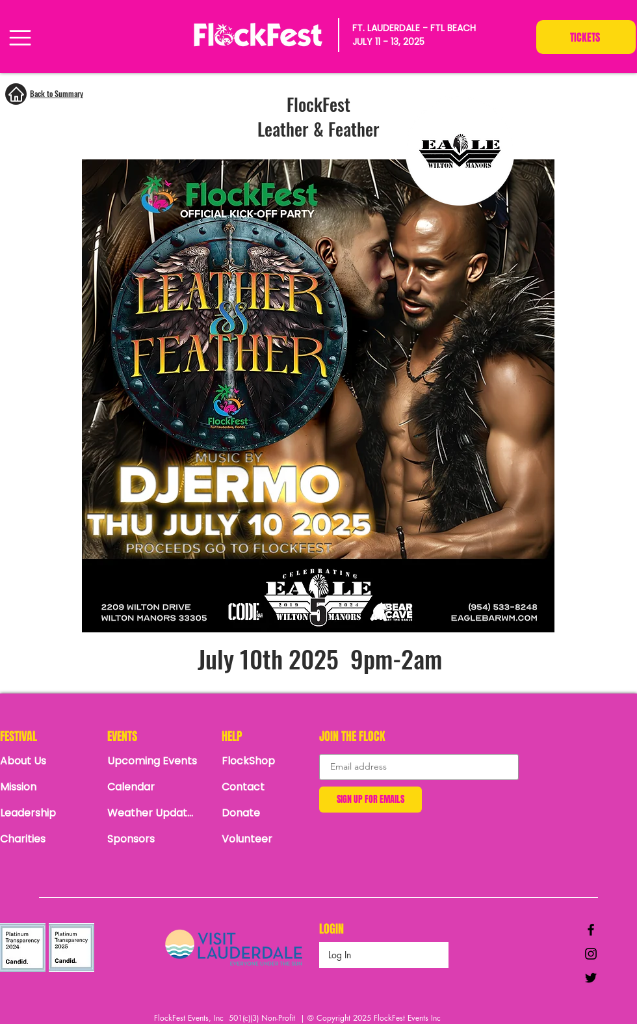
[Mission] (45, 787)
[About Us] (45, 761)
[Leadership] (45, 813)
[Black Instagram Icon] (591, 954)
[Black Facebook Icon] (591, 929)
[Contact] (267, 787)
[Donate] (267, 813)
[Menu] (20, 37)
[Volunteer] (267, 839)
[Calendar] (156, 787)
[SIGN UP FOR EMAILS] (370, 800)
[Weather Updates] (152, 813)
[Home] (16, 94)
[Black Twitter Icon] (591, 978)
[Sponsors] (152, 839)
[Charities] (45, 839)
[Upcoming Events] (152, 761)
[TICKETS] (586, 37)
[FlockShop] (267, 761)
